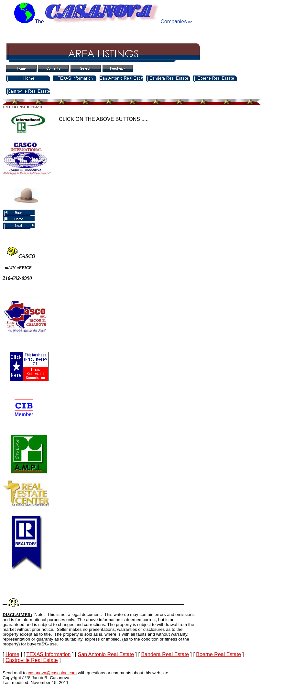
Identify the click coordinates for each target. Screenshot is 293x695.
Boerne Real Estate (218, 654)
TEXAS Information (49, 654)
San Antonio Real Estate (106, 654)
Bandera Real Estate (165, 654)
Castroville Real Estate (31, 660)
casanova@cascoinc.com (52, 672)
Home (12, 654)
